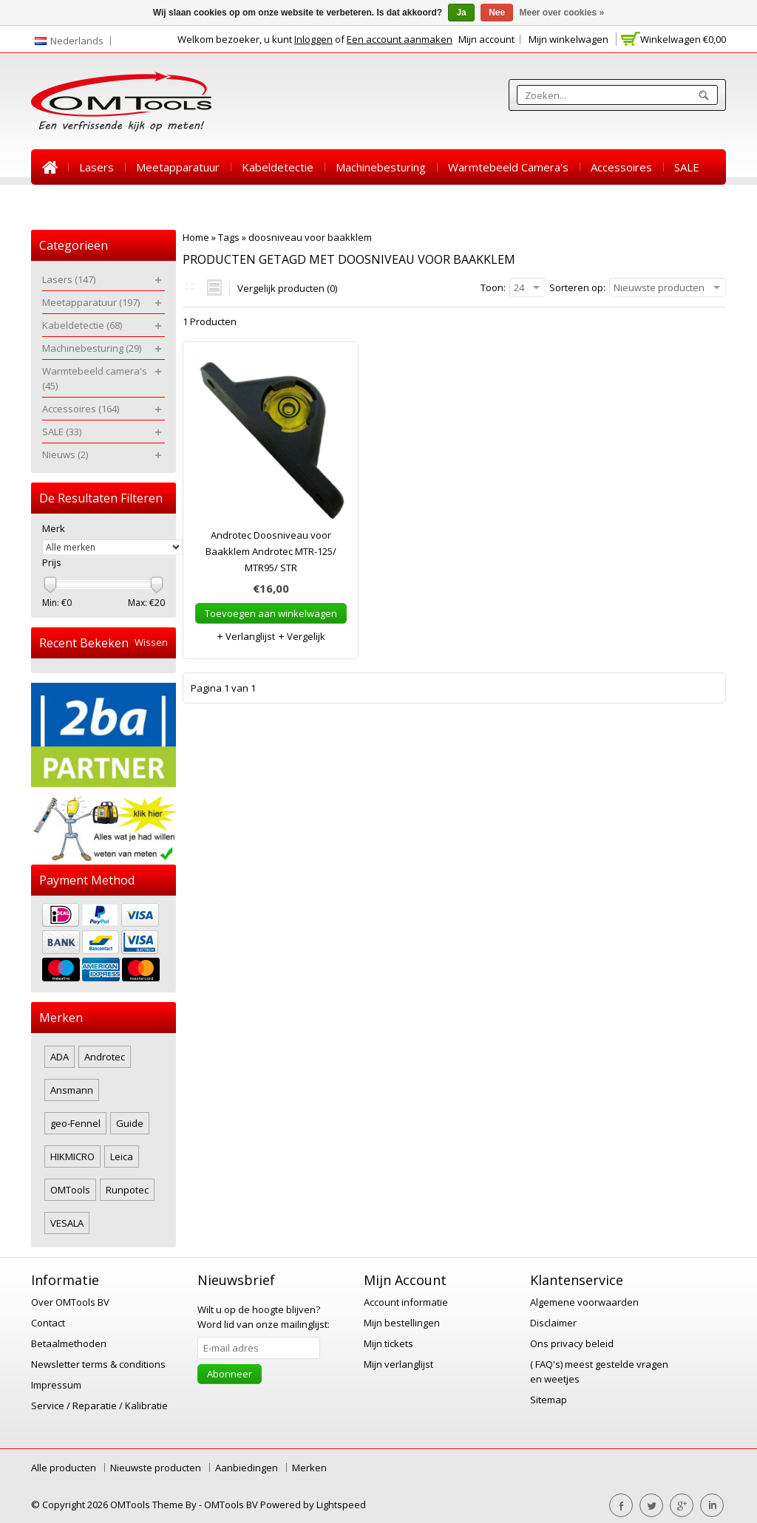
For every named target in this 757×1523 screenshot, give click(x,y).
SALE (686, 167)
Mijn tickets (388, 1343)
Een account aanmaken (399, 39)
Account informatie (406, 1302)
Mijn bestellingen (402, 1322)
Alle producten (63, 1467)
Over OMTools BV (70, 1302)
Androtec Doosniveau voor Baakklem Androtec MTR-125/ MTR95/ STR (271, 551)
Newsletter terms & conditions (98, 1364)
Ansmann (71, 1090)
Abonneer (229, 1373)
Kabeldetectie (277, 167)
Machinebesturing (381, 167)
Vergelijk (301, 636)
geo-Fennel (75, 1123)
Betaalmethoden (68, 1343)
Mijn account (486, 39)
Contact (48, 1322)
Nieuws (61, 202)
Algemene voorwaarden (584, 1302)
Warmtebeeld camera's (508, 167)
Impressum (56, 1384)
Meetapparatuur (178, 167)
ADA (59, 1056)
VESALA (67, 1223)
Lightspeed (341, 1504)
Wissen (151, 642)
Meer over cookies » (562, 12)
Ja (461, 12)
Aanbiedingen (246, 1467)
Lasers (96, 167)
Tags (229, 237)
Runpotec (127, 1189)
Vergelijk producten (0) (287, 288)
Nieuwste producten (155, 1467)
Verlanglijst (245, 636)
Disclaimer (553, 1322)
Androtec (104, 1056)
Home (49, 167)
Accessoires (621, 167)
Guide (129, 1123)
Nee (497, 12)
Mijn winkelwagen (568, 39)
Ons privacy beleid (572, 1343)
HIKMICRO (72, 1156)
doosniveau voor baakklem (310, 237)
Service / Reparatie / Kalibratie (99, 1405)
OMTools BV (232, 1504)
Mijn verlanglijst (398, 1364)
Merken (309, 1467)
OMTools (70, 1189)
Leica (121, 1156)
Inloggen (313, 39)
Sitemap (548, 1399)
